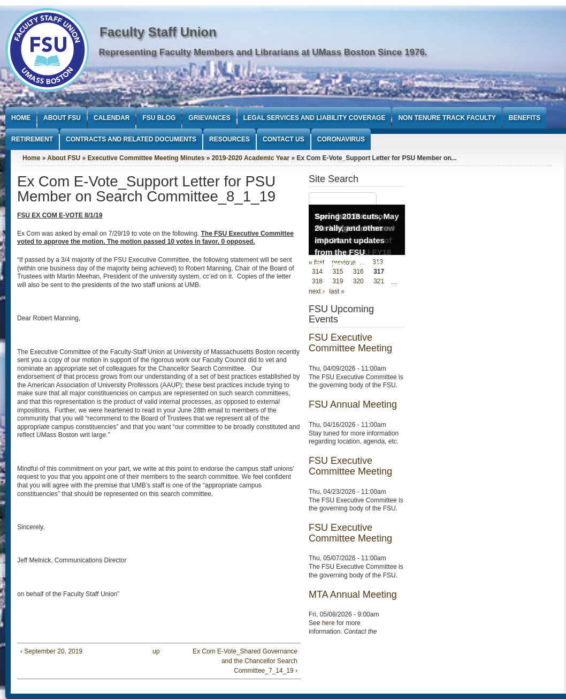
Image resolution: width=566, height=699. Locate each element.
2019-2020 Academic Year (250, 158)
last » (337, 291)
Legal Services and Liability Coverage (314, 118)
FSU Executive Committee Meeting (350, 343)
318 (317, 281)
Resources (229, 139)
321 (378, 281)
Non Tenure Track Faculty (446, 118)
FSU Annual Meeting (353, 404)
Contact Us (283, 139)
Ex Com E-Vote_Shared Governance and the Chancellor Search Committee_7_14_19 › (245, 661)
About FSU (62, 118)
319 (337, 281)
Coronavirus (341, 139)
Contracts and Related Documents (131, 139)
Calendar (111, 118)
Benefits (524, 118)
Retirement (32, 139)
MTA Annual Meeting (353, 594)
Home (20, 118)
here (328, 623)
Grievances (209, 118)
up (155, 651)
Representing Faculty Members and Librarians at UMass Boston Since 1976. (263, 52)
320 (358, 281)
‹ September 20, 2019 (51, 651)
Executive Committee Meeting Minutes (146, 158)
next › (317, 291)
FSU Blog (158, 118)
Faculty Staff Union (158, 32)
